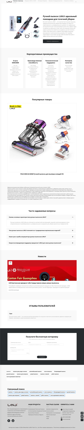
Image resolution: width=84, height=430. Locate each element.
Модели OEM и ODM (30, 1)
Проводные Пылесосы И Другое (35, 414)
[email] (66, 419)
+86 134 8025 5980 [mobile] (66, 417)
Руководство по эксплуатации (53, 412)
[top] (82, 419)
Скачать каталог (50, 411)
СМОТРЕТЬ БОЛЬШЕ (14, 290)
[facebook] (8, 420)
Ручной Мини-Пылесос (33, 412)
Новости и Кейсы (68, 1)
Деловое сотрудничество (52, 409)
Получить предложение (53, 41)
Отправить (42, 357)
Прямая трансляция (51, 414)
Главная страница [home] (18, 1)
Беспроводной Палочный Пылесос (36, 409)
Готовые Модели (42, 1)
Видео (47, 416)
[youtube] (13, 420)
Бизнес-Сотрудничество (55, 1)
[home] (9, 1)
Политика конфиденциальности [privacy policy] (62, 427)
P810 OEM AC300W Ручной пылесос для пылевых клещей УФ (42, 174)
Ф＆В (47, 418)
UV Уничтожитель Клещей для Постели (37, 411)
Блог (74, 427)
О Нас (14, 2)
